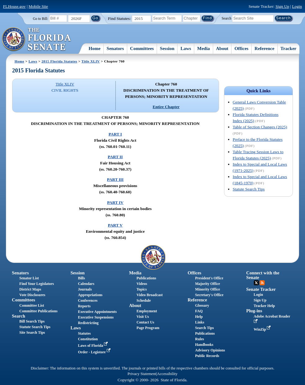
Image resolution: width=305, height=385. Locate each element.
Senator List (29, 278)
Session (167, 48)
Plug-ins (254, 310)
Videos (142, 284)
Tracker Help (264, 306)
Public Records (207, 356)
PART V (115, 225)
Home (95, 48)
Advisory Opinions (210, 350)
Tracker (288, 48)
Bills (81, 278)
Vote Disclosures (32, 295)
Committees (142, 48)
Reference (264, 48)
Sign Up (282, 6)
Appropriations (90, 295)
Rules (199, 339)
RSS (262, 282)
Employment (147, 311)
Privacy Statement (142, 374)
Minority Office (207, 289)
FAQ (199, 311)
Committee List (31, 305)
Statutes (84, 333)
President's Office (209, 278)
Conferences (87, 300)
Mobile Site (38, 6)
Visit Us (143, 316)
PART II (115, 156)
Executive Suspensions (96, 317)
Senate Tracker (261, 289)
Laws (186, 48)
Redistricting (88, 323)
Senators (115, 48)
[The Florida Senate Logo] (37, 39)
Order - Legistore (95, 352)
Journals (85, 289)
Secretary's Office (209, 295)
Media (203, 48)
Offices (242, 48)
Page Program (148, 328)
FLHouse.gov (14, 6)
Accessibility (167, 374)
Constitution (88, 339)
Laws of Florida (93, 345)
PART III (115, 179)
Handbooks (204, 344)
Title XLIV (91, 61)
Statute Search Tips (249, 189)
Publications (146, 278)
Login (297, 6)
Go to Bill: (40, 19)
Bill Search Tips (31, 321)
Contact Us (145, 322)
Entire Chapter (166, 106)
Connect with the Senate (263, 275)
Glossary (202, 305)
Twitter (256, 282)
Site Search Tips (32, 332)
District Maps (30, 289)
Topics (142, 289)
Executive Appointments (97, 311)
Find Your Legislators (36, 284)
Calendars (86, 284)
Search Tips (204, 328)
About (222, 48)
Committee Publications (38, 311)
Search (226, 18)
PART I (115, 134)
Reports (84, 306)
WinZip (263, 329)
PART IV (115, 202)
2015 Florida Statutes (59, 61)
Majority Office (207, 284)
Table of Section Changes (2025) (260, 127)
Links (199, 322)
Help (199, 316)
